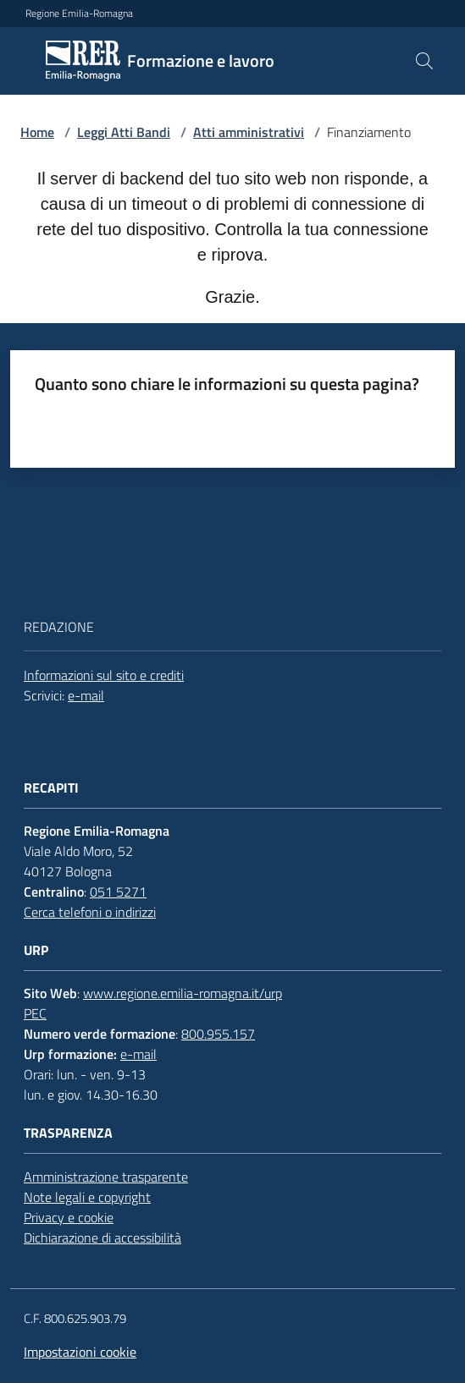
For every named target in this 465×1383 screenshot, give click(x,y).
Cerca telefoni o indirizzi (90, 912)
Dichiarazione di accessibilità (102, 1237)
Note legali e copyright (87, 1197)
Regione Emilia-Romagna (79, 13)
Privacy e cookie (68, 1217)
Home (37, 132)
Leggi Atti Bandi (123, 132)
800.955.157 (218, 1034)
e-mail (86, 695)
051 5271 (118, 891)
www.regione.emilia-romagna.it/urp (182, 993)
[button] (424, 61)
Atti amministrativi (248, 132)
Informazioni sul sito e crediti (104, 675)
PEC (35, 1013)
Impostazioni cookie (80, 1352)
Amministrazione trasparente (106, 1176)
